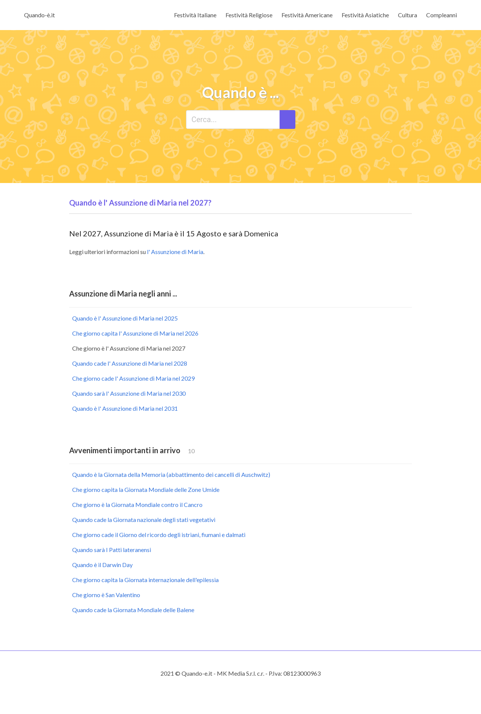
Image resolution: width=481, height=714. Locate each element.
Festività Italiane (195, 14)
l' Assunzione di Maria (175, 251)
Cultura (407, 14)
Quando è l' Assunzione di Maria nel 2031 (125, 408)
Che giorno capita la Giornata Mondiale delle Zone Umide (145, 489)
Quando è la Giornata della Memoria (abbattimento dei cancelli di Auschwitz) (171, 474)
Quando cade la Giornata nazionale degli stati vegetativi (143, 519)
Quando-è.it (39, 14)
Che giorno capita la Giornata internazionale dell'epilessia (145, 579)
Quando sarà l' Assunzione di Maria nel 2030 (129, 393)
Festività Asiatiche (365, 14)
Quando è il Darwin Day (102, 564)
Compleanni (441, 14)
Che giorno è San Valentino (106, 594)
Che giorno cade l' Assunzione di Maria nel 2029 (133, 378)
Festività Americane (307, 14)
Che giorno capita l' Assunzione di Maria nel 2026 (135, 333)
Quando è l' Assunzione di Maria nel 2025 (125, 318)
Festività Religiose (248, 14)
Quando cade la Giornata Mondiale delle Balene (133, 609)
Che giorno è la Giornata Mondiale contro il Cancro (137, 504)
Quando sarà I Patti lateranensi (111, 549)
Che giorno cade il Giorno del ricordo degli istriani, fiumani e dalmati (158, 534)
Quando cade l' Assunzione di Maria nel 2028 (129, 363)
